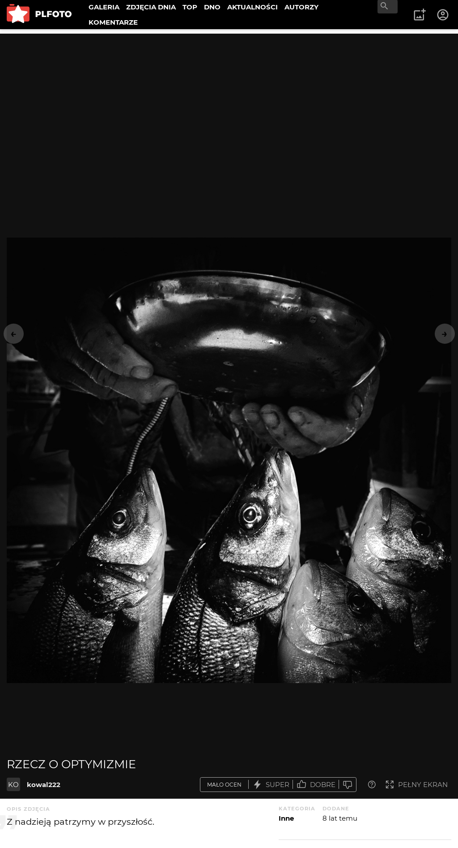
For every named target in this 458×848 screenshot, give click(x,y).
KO (13, 784)
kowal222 (43, 784)
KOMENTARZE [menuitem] (113, 22)
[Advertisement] (229, 96)
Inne (286, 818)
